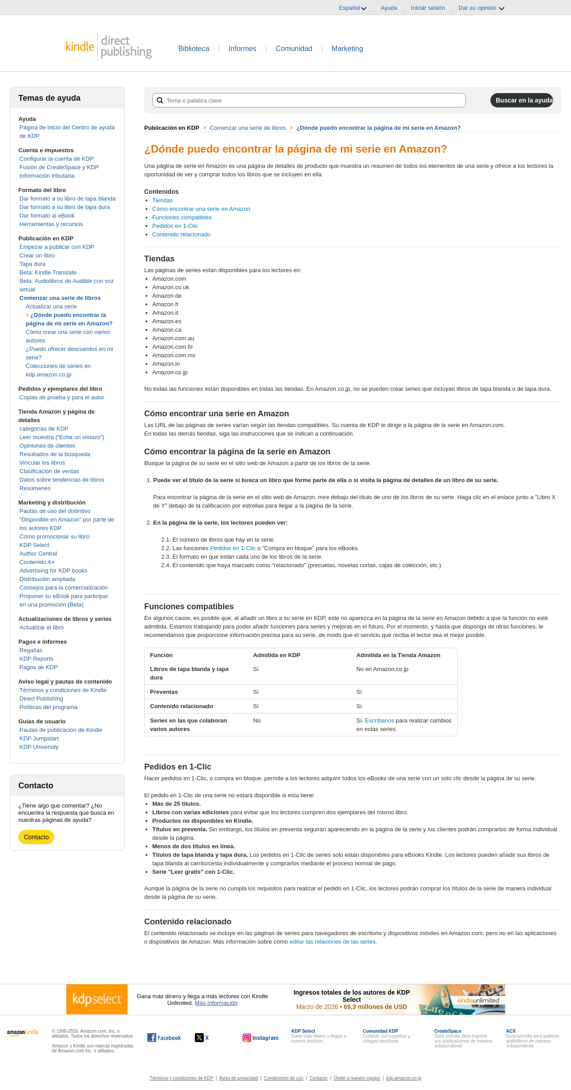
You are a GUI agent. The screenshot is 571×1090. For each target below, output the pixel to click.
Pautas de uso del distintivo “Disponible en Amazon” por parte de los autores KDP (67, 519)
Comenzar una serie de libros (60, 298)
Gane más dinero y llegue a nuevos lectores (319, 1036)
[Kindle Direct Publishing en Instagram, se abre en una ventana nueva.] (260, 1037)
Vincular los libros (42, 462)
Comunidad (294, 48)
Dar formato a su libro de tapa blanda (68, 198)
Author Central (38, 553)
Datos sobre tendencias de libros (62, 479)
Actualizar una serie (51, 306)
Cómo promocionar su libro (55, 536)
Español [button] (353, 8)
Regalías (31, 650)
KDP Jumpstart (39, 738)
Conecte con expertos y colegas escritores (386, 1036)
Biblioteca (193, 48)
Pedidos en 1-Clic (175, 225)
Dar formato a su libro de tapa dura (65, 207)
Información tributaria (47, 175)
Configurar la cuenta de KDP (57, 158)
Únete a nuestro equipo (357, 1078)
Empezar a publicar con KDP (57, 247)
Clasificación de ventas (49, 471)
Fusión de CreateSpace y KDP (59, 167)
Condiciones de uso (284, 1078)
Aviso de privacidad (238, 1078)
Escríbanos (379, 720)
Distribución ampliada (47, 579)
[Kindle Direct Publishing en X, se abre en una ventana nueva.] (211, 1037)
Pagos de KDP (39, 667)
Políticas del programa (48, 707)
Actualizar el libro (42, 627)
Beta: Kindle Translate (48, 272)
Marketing (347, 48)
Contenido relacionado (181, 234)
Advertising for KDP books (54, 570)
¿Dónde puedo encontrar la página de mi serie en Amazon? (378, 127)
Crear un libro (37, 255)
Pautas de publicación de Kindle (61, 730)
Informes (242, 48)
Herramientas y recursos (51, 224)
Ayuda (389, 7)
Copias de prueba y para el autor (62, 397)
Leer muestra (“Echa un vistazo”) (62, 437)
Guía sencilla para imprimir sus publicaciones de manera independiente (463, 1038)
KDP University (39, 747)
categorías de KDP (44, 428)
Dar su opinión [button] (482, 8)
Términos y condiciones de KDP (181, 1078)
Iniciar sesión (428, 7)
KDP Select (34, 545)
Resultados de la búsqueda (55, 454)
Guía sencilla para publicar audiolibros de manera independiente (532, 1038)
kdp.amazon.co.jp (403, 1078)
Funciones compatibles (182, 217)
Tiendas (162, 200)
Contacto (36, 837)
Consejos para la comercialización (64, 587)
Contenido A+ (37, 562)
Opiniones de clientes (47, 445)
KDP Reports (37, 658)
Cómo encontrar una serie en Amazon (201, 208)
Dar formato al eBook (47, 215)
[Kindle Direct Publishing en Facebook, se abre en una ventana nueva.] (164, 1037)
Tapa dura (33, 264)
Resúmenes (35, 488)
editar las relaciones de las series (332, 941)
